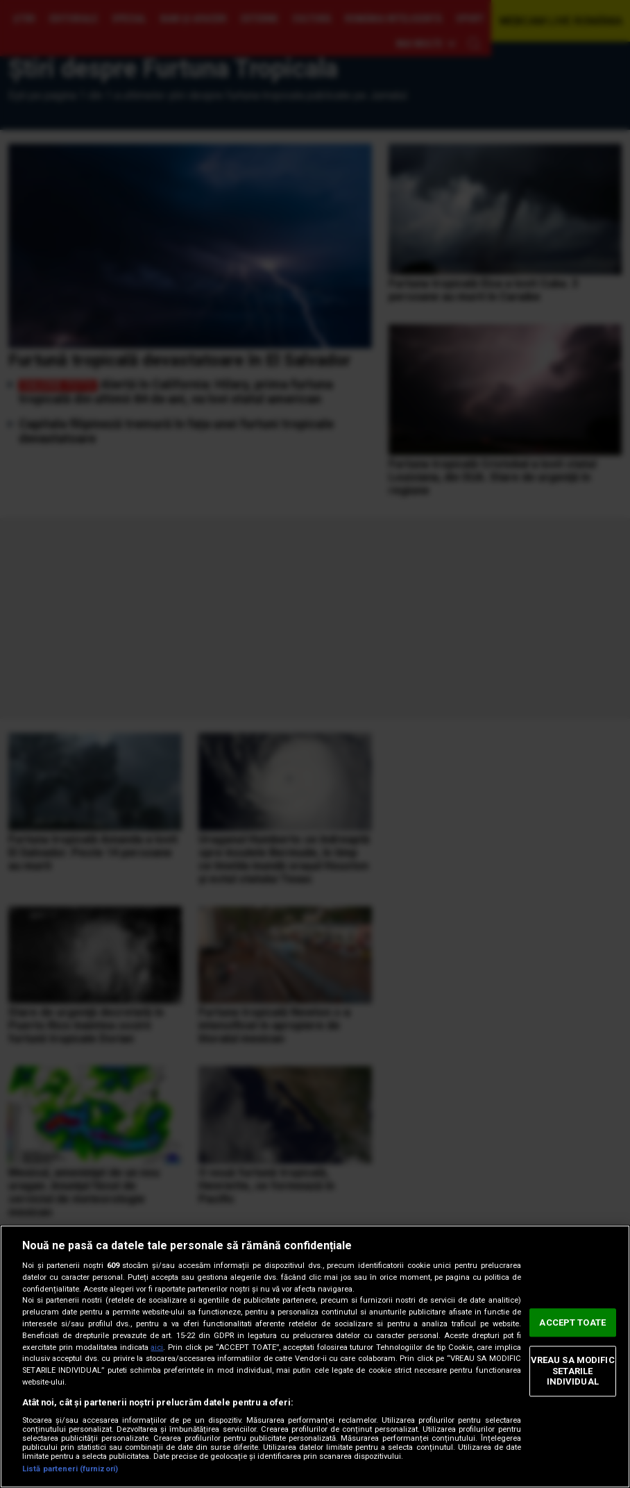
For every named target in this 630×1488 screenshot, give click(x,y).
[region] (315, 1356)
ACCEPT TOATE (572, 1322)
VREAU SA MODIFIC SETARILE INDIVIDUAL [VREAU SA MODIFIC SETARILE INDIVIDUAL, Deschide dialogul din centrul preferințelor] (573, 1371)
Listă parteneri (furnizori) (70, 1468)
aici (157, 1347)
